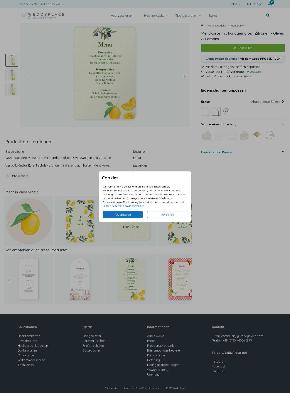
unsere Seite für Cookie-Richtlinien (123, 206)
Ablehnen (167, 214)
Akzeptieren (123, 214)
